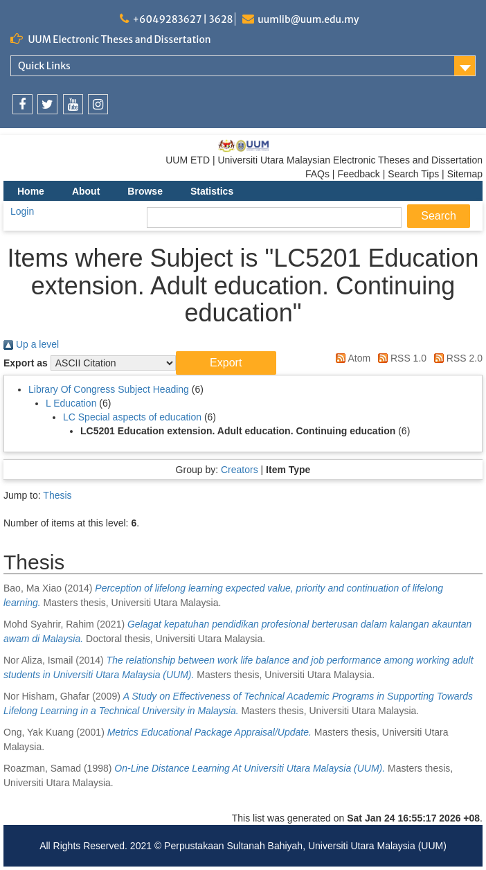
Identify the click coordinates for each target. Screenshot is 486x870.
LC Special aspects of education (132, 417)
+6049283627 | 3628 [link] (182, 19)
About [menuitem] (86, 191)
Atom (350, 358)
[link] (22, 104)
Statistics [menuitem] (211, 191)
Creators (239, 469)
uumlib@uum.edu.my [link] (308, 19)
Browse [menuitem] (145, 191)
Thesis (57, 495)
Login (22, 211)
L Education (71, 403)
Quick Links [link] (44, 66)
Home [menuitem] (30, 191)
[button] (226, 363)
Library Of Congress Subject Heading (108, 389)
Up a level (31, 344)
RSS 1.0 (399, 358)
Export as (25, 363)
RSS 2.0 (456, 358)
